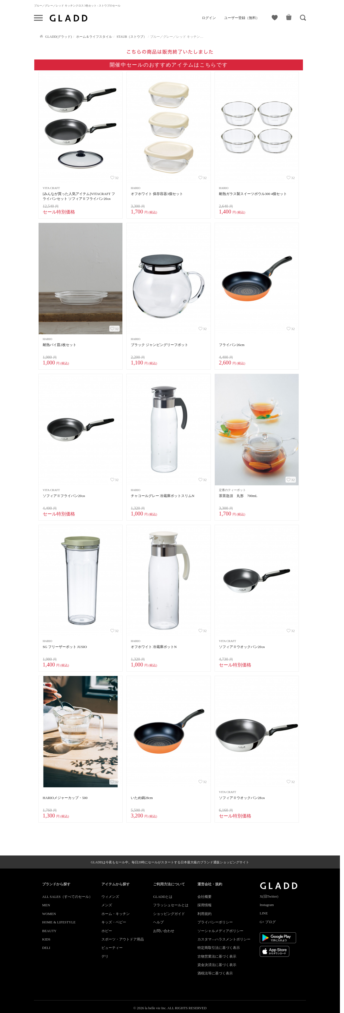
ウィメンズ (110, 897)
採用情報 (204, 905)
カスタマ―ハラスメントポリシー (223, 939)
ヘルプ (158, 922)
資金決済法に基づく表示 (216, 965)
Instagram (267, 905)
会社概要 (204, 897)
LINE (264, 913)
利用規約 (204, 914)
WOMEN (49, 914)
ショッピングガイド (169, 914)
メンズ (106, 905)
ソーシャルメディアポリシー (220, 931)
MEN (46, 905)
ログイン (209, 18)
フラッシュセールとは (170, 905)
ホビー (106, 931)
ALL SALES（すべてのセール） (67, 897)
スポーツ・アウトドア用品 (122, 939)
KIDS (46, 939)
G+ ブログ (268, 922)
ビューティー (112, 948)
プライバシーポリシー (215, 922)
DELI (46, 948)
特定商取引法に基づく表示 (218, 948)
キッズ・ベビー (113, 922)
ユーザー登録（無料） (241, 18)
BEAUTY (49, 931)
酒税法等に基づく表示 (215, 973)
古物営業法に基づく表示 (216, 956)
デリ (105, 956)
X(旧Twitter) (269, 896)
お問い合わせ (163, 931)
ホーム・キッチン (115, 914)
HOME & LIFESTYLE (59, 922)
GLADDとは (163, 897)
